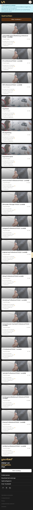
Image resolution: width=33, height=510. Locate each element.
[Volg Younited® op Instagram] (6, 487)
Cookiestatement (5, 498)
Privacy (3, 501)
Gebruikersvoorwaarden (7, 495)
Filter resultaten (16, 19)
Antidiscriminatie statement (7, 503)
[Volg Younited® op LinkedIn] (9, 487)
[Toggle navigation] (30, 2)
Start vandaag (16, 470)
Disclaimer (3, 506)
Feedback (32, 255)
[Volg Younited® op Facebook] (2, 487)
